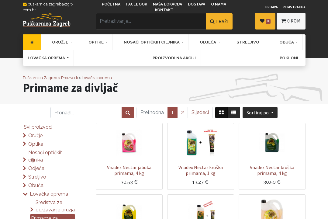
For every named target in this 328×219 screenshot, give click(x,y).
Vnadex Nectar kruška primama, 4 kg (272, 170)
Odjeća (36, 168)
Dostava (196, 4)
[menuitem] (32, 42)
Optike (35, 144)
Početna (111, 4)
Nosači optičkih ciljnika (45, 156)
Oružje (35, 135)
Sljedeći (200, 112)
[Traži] (128, 112)
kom (290, 21)
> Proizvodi (68, 77)
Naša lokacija (167, 4)
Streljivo (37, 177)
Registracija (294, 7)
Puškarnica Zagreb (40, 77)
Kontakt (164, 10)
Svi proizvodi (38, 127)
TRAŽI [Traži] (219, 21)
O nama (218, 4)
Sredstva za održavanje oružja (55, 206)
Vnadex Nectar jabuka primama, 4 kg (129, 170)
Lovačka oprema (97, 77)
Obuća (35, 185)
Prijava (271, 7)
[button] (260, 112)
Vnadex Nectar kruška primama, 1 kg (200, 170)
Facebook (136, 4)
